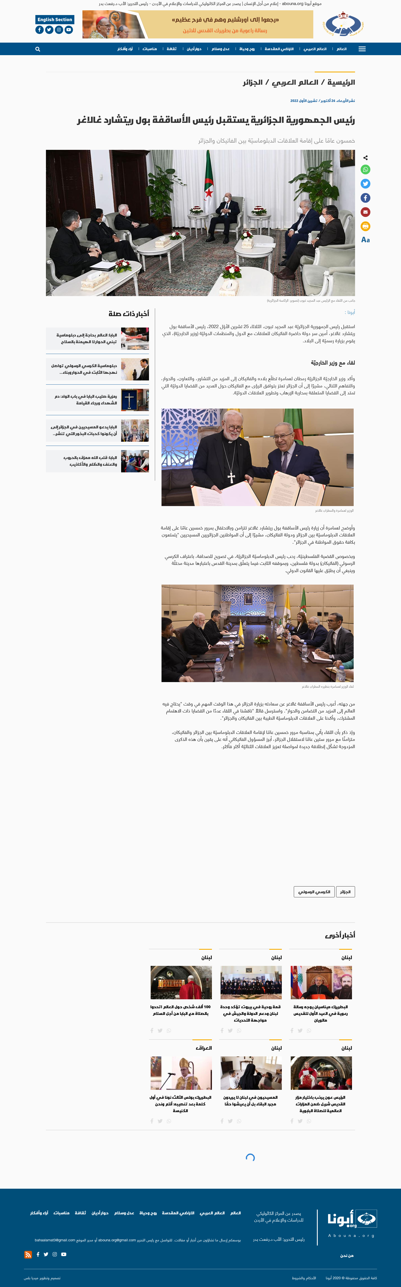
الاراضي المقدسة (279, 49)
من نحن (347, 1255)
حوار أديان (194, 49)
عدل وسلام (220, 49)
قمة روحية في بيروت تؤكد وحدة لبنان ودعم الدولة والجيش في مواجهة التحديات (250, 1013)
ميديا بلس (31, 1277)
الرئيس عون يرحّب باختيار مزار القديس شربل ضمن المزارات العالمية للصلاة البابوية (320, 1104)
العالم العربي (315, 49)
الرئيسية (341, 82)
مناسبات (150, 49)
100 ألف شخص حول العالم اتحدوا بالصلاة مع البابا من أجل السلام (180, 1010)
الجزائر (253, 82)
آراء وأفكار (125, 49)
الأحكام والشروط (304, 1277)
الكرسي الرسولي (314, 891)
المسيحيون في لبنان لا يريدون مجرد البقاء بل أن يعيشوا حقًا (250, 1100)
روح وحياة (247, 49)
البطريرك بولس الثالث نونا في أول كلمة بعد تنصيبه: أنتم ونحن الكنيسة (180, 1104)
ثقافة (172, 49)
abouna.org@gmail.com (117, 1239)
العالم (341, 49)
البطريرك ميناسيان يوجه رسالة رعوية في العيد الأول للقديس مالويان (321, 1013)
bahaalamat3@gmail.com (55, 1239)
